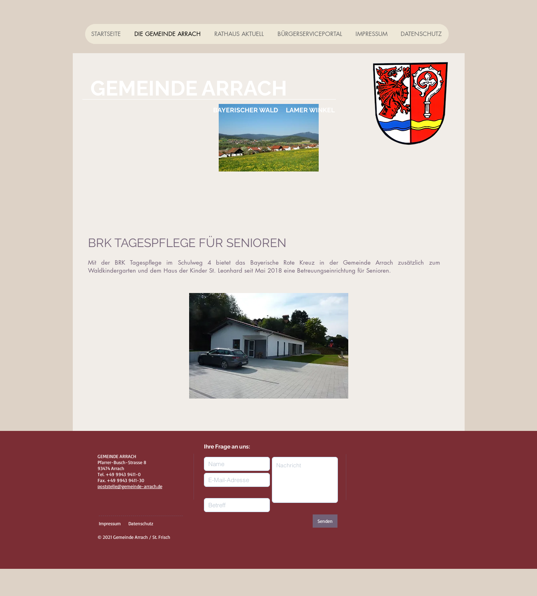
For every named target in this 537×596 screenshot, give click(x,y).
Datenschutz (140, 523)
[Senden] (325, 521)
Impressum (110, 523)
